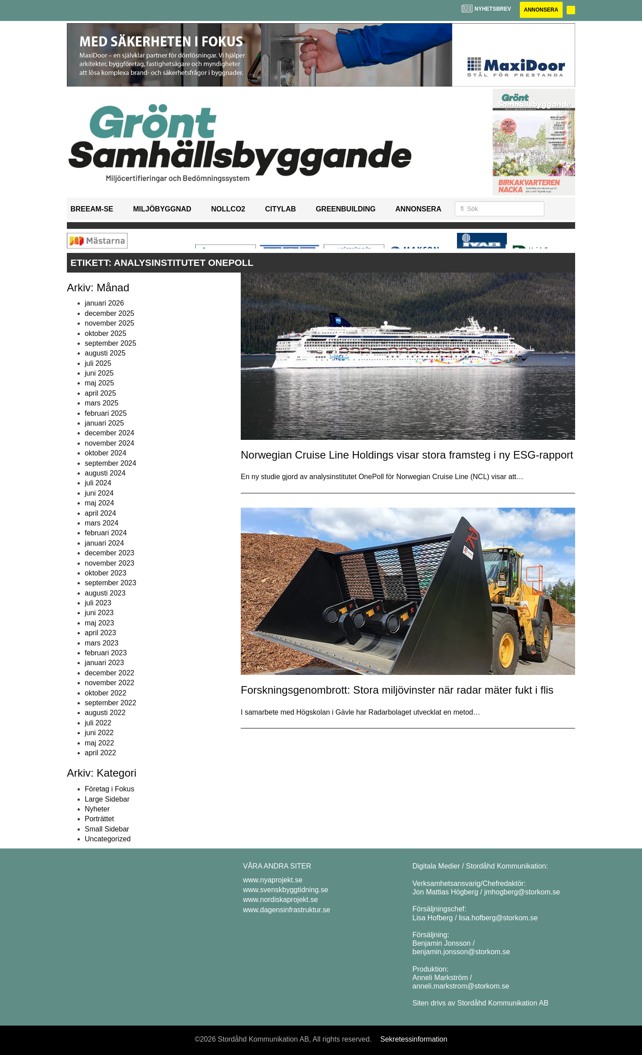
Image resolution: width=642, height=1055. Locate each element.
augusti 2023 (105, 593)
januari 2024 (104, 543)
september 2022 (110, 703)
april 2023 (100, 633)
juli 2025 (98, 363)
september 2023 (110, 583)
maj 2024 (99, 503)
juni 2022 (99, 732)
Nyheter (97, 809)
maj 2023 (99, 623)
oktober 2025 (105, 333)
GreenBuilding (345, 209)
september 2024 (110, 463)
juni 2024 (99, 493)
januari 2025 (104, 423)
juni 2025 (99, 373)
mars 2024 (102, 523)
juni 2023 (99, 613)
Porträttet (99, 819)
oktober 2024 (105, 453)
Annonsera (540, 10)
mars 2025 (102, 403)
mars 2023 (102, 643)
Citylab (280, 209)
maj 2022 (99, 743)
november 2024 (109, 443)
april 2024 (100, 513)
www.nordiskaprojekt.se (280, 900)
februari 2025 (106, 413)
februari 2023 (106, 653)
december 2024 (109, 433)
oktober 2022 (105, 693)
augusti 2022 (105, 712)
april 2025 (100, 393)
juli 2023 (98, 603)
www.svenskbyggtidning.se (285, 890)
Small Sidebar (107, 829)
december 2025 (109, 313)
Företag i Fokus (109, 789)
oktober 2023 (105, 573)
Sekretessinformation (413, 1039)
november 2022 (109, 683)
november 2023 (109, 563)
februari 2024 (106, 533)
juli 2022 (98, 723)
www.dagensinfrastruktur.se (286, 910)
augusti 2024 (105, 473)
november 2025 (109, 323)
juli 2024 (98, 483)
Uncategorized (108, 839)
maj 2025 (99, 383)
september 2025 (110, 343)
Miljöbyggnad (162, 209)
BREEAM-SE (91, 209)
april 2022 (100, 753)
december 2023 (109, 553)
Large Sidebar (107, 799)
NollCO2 (228, 209)
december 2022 (109, 673)
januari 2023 (104, 663)
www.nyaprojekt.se (272, 880)
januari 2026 (104, 303)
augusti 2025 (105, 353)
